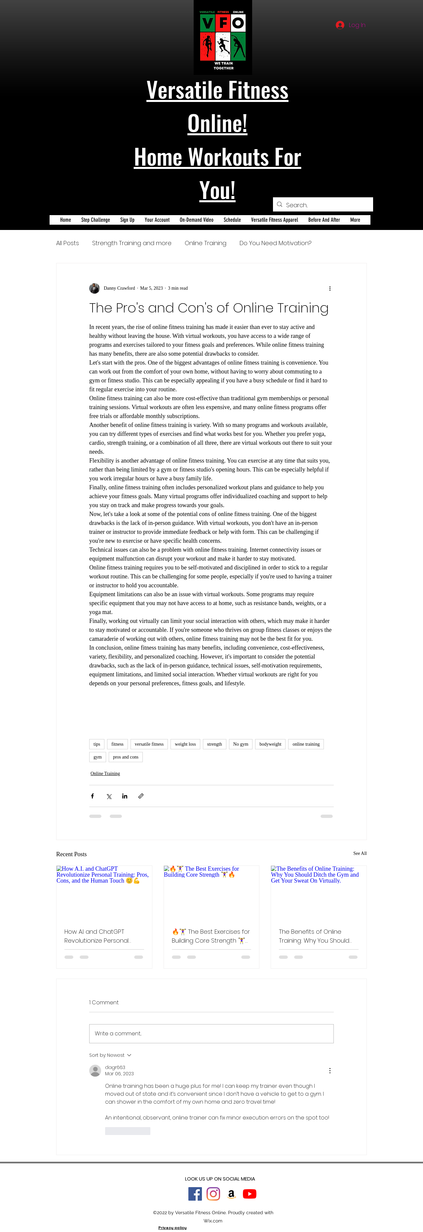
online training (306, 744)
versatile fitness (149, 744)
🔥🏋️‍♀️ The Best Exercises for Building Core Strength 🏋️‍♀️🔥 (211, 936)
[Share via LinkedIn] (125, 796)
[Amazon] (231, 1194)
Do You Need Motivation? (276, 243)
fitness (117, 744)
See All (360, 853)
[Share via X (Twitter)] (108, 796)
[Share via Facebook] (92, 796)
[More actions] (330, 288)
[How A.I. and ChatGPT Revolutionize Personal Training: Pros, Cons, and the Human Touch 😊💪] (104, 892)
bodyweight (270, 744)
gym (98, 757)
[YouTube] (249, 1194)
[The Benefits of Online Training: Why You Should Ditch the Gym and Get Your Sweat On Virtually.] (318, 892)
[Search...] (322, 205)
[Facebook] (195, 1194)
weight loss (185, 744)
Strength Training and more (132, 243)
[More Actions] (330, 1071)
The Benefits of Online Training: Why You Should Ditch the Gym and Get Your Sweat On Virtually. (314, 936)
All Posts (67, 243)
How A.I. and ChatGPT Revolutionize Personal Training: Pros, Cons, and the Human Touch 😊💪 (99, 936)
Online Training (205, 243)
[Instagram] (213, 1194)
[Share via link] (141, 796)
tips (97, 744)
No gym (241, 744)
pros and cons (125, 757)
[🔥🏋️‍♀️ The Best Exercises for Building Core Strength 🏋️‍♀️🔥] (211, 892)
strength (214, 744)
